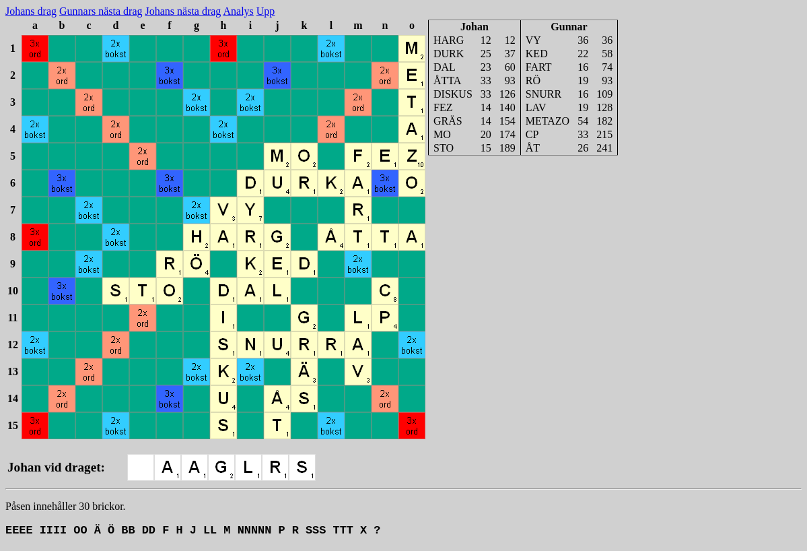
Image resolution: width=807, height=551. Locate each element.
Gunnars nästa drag (101, 11)
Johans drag (31, 11)
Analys (238, 11)
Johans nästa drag (183, 11)
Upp (265, 11)
